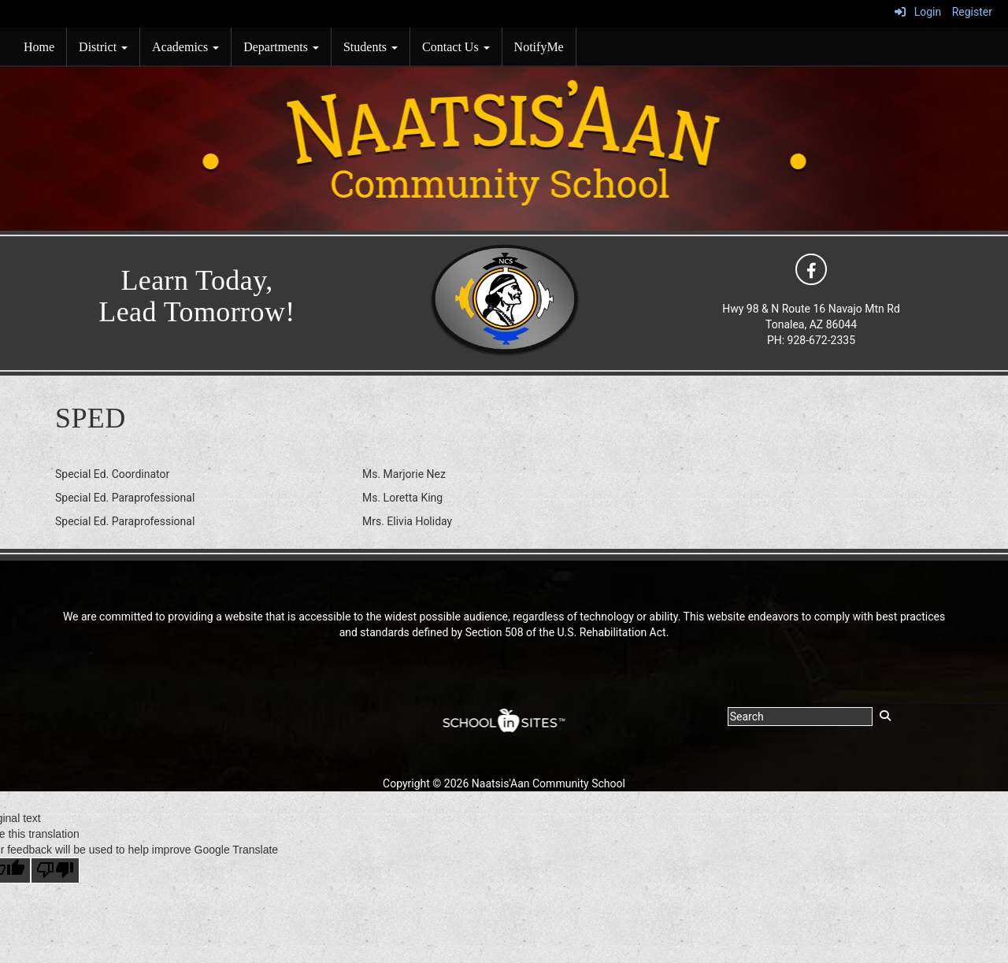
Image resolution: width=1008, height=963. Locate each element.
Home (39, 47)
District (103, 47)
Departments (281, 47)
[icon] (811, 268)
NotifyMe (539, 47)
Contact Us (456, 47)
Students (370, 47)
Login (918, 12)
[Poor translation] (55, 870)
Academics (185, 47)
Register (972, 12)
